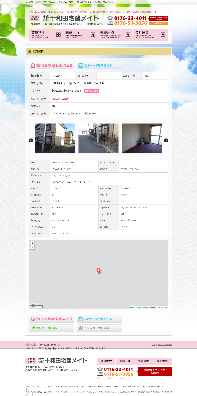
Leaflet (132, 307)
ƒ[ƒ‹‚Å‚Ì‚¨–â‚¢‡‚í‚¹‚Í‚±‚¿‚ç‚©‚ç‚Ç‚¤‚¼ (117, 378)
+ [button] (32, 243)
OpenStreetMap (143, 307)
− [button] (32, 247)
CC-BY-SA (163, 307)
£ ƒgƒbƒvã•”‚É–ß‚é (162, 344)
